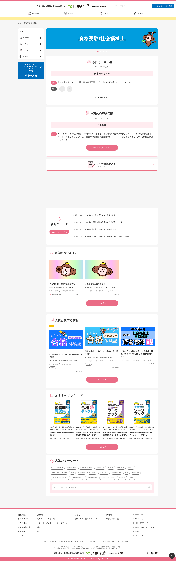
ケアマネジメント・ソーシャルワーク (52, 523)
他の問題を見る (101, 97)
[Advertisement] (31, 117)
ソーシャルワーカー (59, 473)
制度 (39, 531)
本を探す (160, 6)
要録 (72, 473)
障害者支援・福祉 (113, 519)
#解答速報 (146, 360)
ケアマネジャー (57, 468)
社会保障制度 (77, 478)
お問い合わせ (138, 519)
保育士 (110, 468)
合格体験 (120, 468)
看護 (39, 527)
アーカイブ (137, 536)
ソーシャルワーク (108, 478)
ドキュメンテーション (59, 478)
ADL (126, 473)
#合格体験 (65, 364)
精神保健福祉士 (86, 468)
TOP (19, 23)
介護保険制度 (92, 478)
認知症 (130, 468)
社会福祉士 (71, 468)
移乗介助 (135, 473)
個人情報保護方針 (139, 523)
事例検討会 (116, 473)
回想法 (132, 478)
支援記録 (81, 473)
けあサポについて (139, 515)
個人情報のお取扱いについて (144, 527)
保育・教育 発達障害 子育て (87, 519)
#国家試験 (65, 291)
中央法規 (136, 531)
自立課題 (92, 473)
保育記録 (122, 478)
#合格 (73, 364)
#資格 (73, 291)
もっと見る (102, 303)
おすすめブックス (67, 395)
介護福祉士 (100, 468)
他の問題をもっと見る (102, 148)
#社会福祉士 (54, 291)
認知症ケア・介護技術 (46, 519)
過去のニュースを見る (59, 232)
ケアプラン (104, 473)
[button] (98, 51)
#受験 (52, 367)
